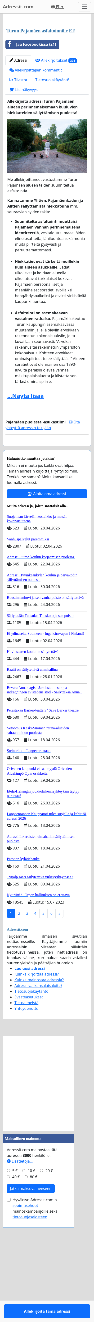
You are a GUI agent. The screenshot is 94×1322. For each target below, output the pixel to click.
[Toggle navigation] (84, 6)
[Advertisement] (47, 68)
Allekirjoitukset (56, 155)
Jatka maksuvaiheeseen (31, 1297)
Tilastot (18, 174)
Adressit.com (18, 6)
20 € (49, 1279)
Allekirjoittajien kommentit (35, 164)
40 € (16, 1285)
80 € (33, 1285)
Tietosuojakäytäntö (52, 174)
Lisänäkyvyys (23, 184)
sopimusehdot (25, 1314)
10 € (31, 1279)
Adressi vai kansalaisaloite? (38, 1094)
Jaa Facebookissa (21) (31, 139)
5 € (15, 1279)
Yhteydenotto (26, 1116)
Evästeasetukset (28, 1105)
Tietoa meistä (26, 1111)
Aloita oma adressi (47, 602)
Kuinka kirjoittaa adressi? (36, 1082)
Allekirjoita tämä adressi (47, 543)
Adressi (18, 155)
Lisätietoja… (20, 1269)
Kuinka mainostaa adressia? (39, 1088)
